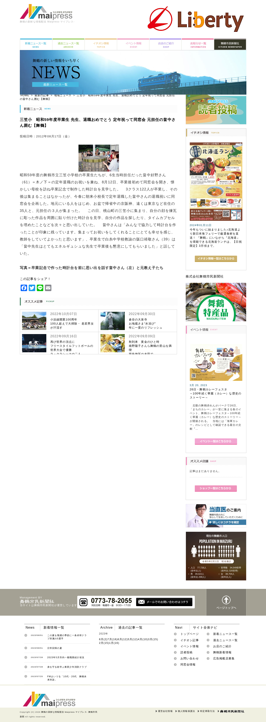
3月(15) (153, 639)
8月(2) (103, 639)
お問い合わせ (189, 658)
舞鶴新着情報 (222, 652)
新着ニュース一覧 (225, 633)
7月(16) (112, 639)
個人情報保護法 (186, 711)
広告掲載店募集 (224, 658)
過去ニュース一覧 (225, 640)
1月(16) (114, 642)
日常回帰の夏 (54, 648)
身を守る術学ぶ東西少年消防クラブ (67, 667)
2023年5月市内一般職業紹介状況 (66, 657)
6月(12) (123, 639)
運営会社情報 (165, 711)
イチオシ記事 (189, 640)
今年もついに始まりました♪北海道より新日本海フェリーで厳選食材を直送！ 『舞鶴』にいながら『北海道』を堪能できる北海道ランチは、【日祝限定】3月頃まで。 (216, 238)
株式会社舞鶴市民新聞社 (205, 276)
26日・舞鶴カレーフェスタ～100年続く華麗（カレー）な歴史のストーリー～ (216, 393)
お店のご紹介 (222, 646)
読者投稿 (186, 652)
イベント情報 (189, 646)
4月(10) (143, 639)
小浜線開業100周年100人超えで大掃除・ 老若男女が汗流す (72, 323)
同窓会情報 (188, 664)
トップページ (189, 633)
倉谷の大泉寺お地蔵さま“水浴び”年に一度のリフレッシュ (146, 323)
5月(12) (133, 639)
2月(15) (104, 642)
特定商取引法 (207, 711)
